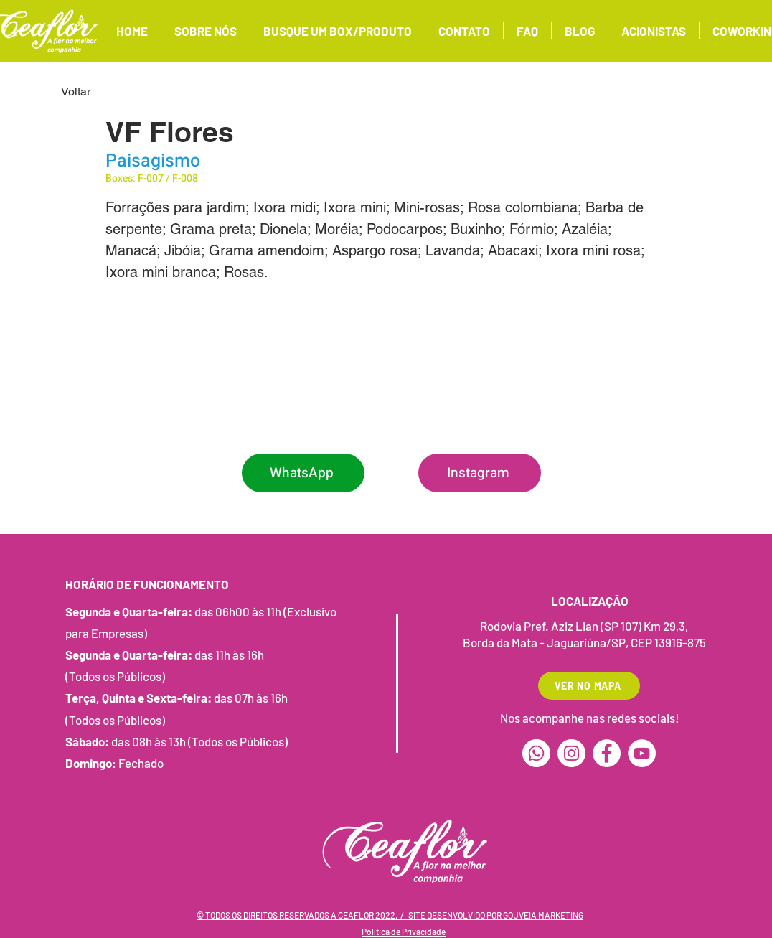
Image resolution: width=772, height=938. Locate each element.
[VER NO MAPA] (589, 686)
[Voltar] (108, 92)
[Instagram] (479, 473)
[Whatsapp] (536, 753)
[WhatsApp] (303, 473)
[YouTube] (642, 753)
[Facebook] (607, 753)
